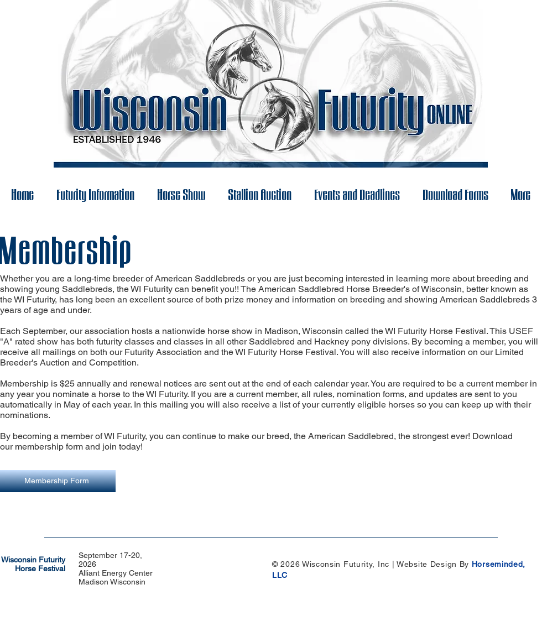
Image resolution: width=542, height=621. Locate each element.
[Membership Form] (58, 481)
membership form (48, 446)
